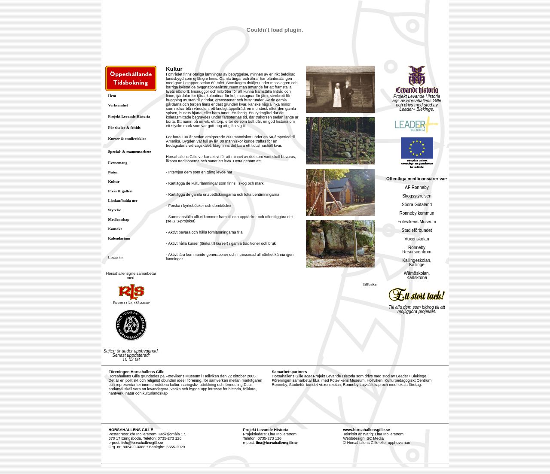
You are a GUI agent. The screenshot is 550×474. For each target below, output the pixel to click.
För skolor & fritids (124, 127)
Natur (113, 172)
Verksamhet (118, 105)
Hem (112, 96)
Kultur (114, 181)
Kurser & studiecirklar (127, 139)
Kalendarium (119, 238)
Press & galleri (120, 191)
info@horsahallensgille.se (143, 443)
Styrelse (114, 210)
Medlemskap (119, 219)
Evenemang (118, 163)
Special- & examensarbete (129, 151)
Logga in (115, 257)
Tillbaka (369, 284)
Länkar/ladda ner (123, 200)
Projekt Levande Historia (129, 116)
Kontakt (115, 229)
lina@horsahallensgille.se (277, 443)
